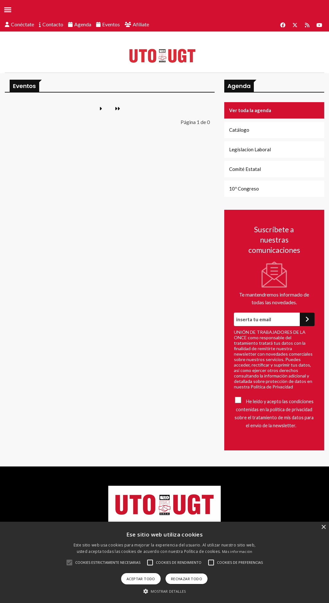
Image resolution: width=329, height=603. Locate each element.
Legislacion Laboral (250, 149)
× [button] (323, 527)
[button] (69, 562)
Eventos (111, 24)
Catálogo (239, 130)
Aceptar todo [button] (141, 578)
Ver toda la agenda (250, 110)
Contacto (52, 24)
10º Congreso (244, 188)
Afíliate (141, 24)
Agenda (82, 24)
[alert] (164, 562)
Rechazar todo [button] (186, 578)
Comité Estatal (245, 169)
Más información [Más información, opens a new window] (237, 551)
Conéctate (22, 24)
